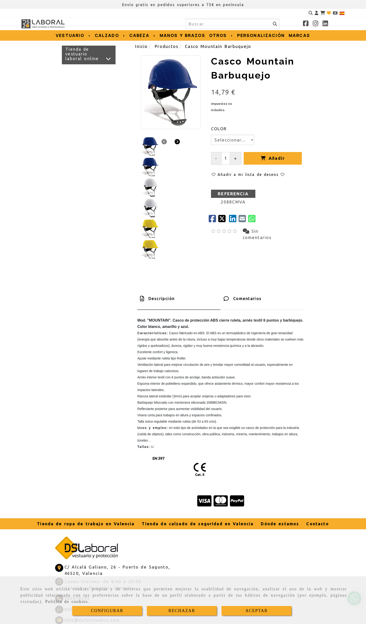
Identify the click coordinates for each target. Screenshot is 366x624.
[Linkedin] (325, 24)
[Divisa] (335, 13)
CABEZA (142, 35)
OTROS (221, 35)
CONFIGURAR (107, 610)
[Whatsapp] (72, 569)
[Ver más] (108, 58)
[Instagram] (316, 24)
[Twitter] (223, 220)
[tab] (178, 259)
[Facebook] (306, 24)
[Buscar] (311, 13)
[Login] (329, 13)
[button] (316, 13)
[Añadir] (273, 158)
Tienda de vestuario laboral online (82, 54)
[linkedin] (234, 220)
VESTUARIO (73, 35)
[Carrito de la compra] (322, 13)
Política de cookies (66, 601)
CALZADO (110, 35)
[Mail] (243, 220)
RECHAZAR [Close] (182, 610)
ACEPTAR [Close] (256, 610)
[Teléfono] (72, 558)
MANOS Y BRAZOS (182, 35)
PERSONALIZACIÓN (261, 35)
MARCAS (299, 35)
